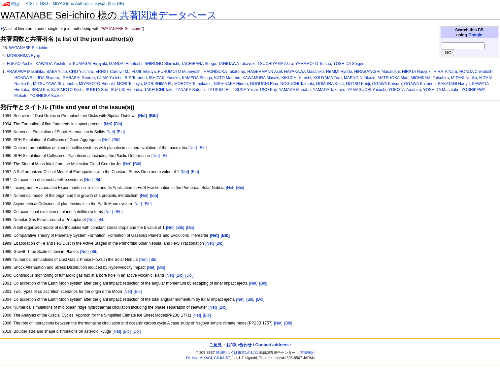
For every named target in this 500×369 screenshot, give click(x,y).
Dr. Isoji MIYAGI (199, 358)
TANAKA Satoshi (191, 89)
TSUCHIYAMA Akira (275, 63)
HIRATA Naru (445, 71)
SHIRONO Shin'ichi (162, 63)
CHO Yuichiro (81, 71)
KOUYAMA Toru (328, 78)
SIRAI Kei (40, 89)
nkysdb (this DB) (108, 3)
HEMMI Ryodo (339, 71)
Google (475, 35)
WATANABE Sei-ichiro (28, 48)
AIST (30, 3)
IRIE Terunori (135, 78)
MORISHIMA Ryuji (23, 55)
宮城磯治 (307, 352)
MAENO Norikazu (359, 78)
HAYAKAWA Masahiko (304, 71)
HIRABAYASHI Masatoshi (377, 71)
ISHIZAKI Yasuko (164, 78)
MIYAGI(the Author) (70, 3)
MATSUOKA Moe (393, 78)
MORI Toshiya (129, 83)
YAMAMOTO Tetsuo (313, 63)
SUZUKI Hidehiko (126, 89)
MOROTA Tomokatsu (193, 83)
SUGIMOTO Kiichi (67, 89)
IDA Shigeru (48, 78)
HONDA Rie (25, 78)
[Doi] (190, 227)
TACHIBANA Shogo (198, 63)
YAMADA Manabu (295, 89)
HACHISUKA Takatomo (224, 71)
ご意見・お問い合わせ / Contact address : (250, 344)
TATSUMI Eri (219, 89)
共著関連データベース (168, 15)
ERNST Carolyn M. (112, 71)
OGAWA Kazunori (420, 83)
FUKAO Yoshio (20, 63)
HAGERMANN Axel (264, 71)
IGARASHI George (78, 78)
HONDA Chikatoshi (476, 71)
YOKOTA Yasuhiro (404, 89)
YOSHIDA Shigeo (348, 63)
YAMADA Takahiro (329, 89)
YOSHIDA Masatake (441, 89)
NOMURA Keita (330, 83)
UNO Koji (268, 89)
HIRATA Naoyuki (416, 71)
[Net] (108, 124)
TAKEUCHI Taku (159, 89)
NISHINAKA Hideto (231, 83)
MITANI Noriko (464, 78)
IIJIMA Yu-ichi (109, 78)
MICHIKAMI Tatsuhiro (430, 78)
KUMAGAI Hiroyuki (90, 63)
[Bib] (118, 124)
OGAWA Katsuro (387, 83)
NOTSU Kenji (358, 83)
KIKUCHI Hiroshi (296, 78)
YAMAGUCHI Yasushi (367, 89)
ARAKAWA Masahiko (25, 71)
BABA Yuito (57, 71)
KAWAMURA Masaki (261, 78)
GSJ (44, 3)
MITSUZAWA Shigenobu (55, 83)
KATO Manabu (227, 78)
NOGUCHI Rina (264, 83)
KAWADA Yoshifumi (53, 63)
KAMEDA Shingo (197, 78)
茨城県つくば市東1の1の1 (237, 352)
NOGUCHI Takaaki (297, 83)
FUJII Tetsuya (143, 71)
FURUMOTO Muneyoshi (180, 71)
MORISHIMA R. (158, 83)
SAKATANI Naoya (454, 83)
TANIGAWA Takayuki (236, 63)
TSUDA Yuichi (245, 89)
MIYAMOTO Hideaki (97, 83)
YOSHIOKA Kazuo (46, 95)
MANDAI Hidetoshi (125, 63)
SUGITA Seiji (97, 89)
